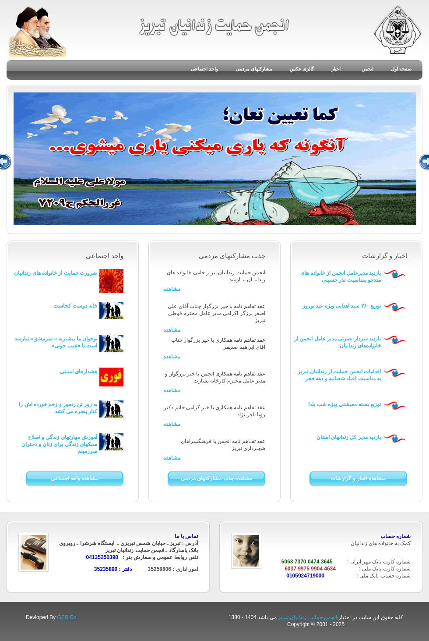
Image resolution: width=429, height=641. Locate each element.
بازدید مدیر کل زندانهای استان (348, 437)
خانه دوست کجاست (75, 306)
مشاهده (171, 289)
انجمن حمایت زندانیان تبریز (308, 617)
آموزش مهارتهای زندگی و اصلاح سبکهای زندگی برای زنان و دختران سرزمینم (59, 444)
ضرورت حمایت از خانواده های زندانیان (55, 273)
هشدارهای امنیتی (78, 371)
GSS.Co (66, 617)
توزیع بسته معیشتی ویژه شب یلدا (344, 404)
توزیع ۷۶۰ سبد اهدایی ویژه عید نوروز (341, 306)
